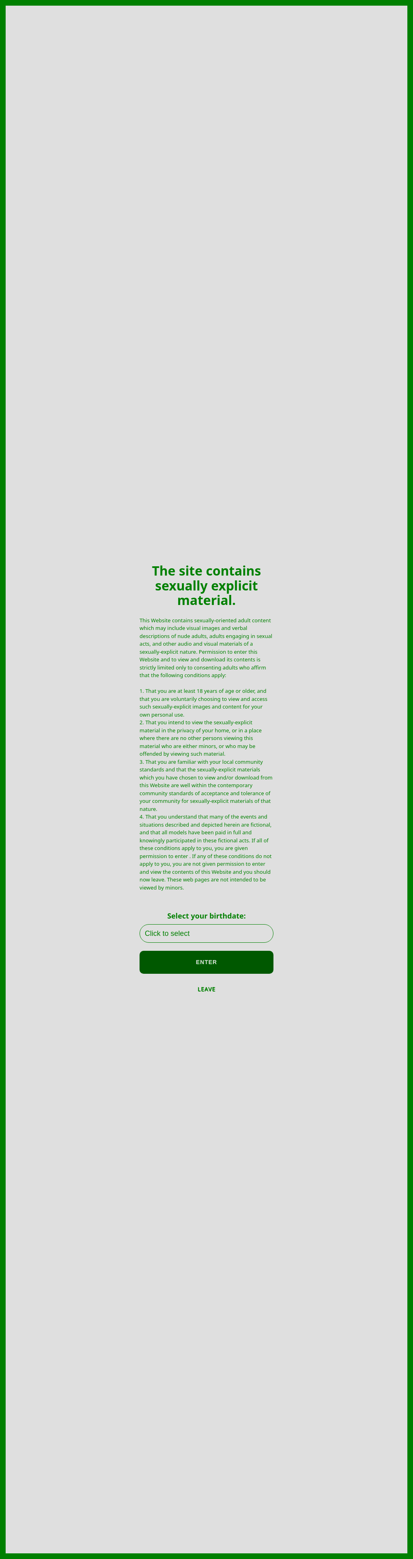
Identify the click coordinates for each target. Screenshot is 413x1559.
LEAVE (207, 989)
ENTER (206, 962)
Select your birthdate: (206, 916)
